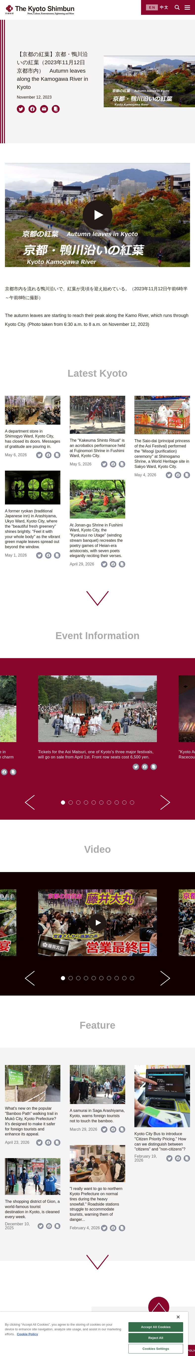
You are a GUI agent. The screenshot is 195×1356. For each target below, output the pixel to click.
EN (152, 7)
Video (97, 849)
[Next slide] (165, 802)
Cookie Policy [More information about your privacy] (27, 1334)
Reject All (155, 1338)
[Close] (178, 1316)
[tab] (63, 802)
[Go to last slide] (30, 802)
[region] (94, 1334)
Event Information (97, 636)
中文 (164, 7)
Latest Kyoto (97, 373)
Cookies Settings (156, 1349)
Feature (98, 1025)
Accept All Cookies (156, 1327)
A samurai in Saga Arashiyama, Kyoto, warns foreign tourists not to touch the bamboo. (97, 1115)
